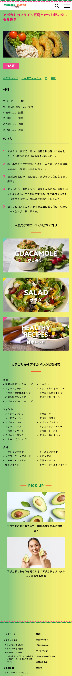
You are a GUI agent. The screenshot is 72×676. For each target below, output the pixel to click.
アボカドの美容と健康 (14, 649)
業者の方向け (42, 640)
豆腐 (53, 78)
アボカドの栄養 (10, 641)
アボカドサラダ (13, 389)
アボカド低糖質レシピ (51, 393)
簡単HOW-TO (9, 668)
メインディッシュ (14, 414)
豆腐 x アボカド (47, 461)
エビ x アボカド (47, 456)
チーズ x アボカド (48, 452)
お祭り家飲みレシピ (15, 397)
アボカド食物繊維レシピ (18, 393)
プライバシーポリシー (46, 657)
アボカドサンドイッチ (51, 427)
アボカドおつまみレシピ (52, 389)
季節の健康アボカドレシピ (19, 385)
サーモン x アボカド (15, 461)
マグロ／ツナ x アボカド (18, 456)
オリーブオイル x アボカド (53, 465)
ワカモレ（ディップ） (16, 440)
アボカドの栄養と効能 (14, 645)
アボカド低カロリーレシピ (19, 402)
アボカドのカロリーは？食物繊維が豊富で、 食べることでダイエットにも (20, 659)
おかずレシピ (10, 78)
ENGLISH (39, 668)
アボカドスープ (13, 427)
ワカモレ (44, 385)
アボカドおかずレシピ (51, 435)
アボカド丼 (45, 414)
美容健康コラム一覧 (14, 653)
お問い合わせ (42, 662)
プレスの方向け (43, 645)
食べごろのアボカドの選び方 (16, 673)
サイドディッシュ (32, 78)
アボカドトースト (48, 431)
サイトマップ (42, 651)
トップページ (9, 634)
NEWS (38, 634)
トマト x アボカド (14, 452)
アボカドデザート (14, 431)
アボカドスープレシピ (51, 397)
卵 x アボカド (12, 465)
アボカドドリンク (14, 435)
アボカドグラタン (48, 423)
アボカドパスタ (47, 418)
